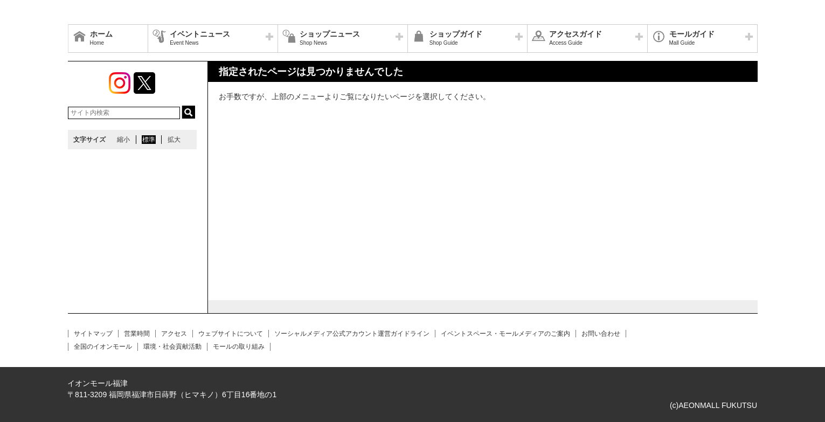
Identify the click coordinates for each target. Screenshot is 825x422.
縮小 (123, 139)
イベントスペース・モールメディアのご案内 (505, 333)
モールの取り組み (239, 346)
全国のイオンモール (103, 346)
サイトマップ (93, 333)
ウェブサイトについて (230, 333)
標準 (148, 139)
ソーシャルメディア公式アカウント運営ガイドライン (351, 333)
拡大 (174, 139)
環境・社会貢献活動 (172, 346)
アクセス (174, 333)
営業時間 (137, 333)
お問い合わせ (600, 333)
